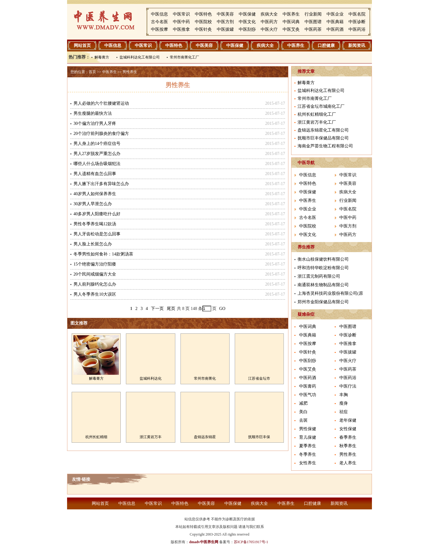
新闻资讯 (356, 45)
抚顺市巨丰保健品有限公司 (323, 138)
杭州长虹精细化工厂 (317, 114)
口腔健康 (326, 45)
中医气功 (307, 394)
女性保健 (347, 429)
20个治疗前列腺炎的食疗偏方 (101, 133)
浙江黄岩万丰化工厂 (317, 122)
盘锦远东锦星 (205, 437)
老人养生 (347, 463)
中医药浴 (357, 29)
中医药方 (269, 21)
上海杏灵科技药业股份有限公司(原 (330, 293)
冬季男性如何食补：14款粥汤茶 (103, 254)
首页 (92, 72)
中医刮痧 (247, 29)
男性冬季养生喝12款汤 (94, 224)
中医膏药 (307, 386)
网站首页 (82, 45)
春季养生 (347, 437)
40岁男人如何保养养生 (94, 194)
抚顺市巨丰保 (259, 437)
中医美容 (225, 14)
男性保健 (307, 429)
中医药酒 (335, 29)
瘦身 (343, 403)
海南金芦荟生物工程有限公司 (325, 146)
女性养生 (307, 463)
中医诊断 (357, 21)
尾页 (171, 308)
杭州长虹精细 (96, 437)
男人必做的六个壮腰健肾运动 (101, 103)
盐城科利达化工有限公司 (140, 57)
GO (222, 308)
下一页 (157, 308)
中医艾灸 (291, 29)
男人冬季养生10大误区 (94, 294)
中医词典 (291, 21)
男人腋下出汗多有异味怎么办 (101, 183)
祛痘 (343, 412)
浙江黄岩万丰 (151, 437)
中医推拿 (181, 29)
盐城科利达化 (151, 378)
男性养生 (130, 72)
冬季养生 (307, 454)
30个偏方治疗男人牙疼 (94, 123)
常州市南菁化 (205, 378)
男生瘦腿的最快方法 (92, 113)
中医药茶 (313, 29)
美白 (303, 412)
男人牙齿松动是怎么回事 (96, 234)
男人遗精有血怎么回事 (94, 173)
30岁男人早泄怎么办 (92, 204)
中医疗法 (347, 386)
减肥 (303, 403)
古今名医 (159, 21)
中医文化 (247, 21)
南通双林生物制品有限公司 (323, 285)
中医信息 (159, 14)
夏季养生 (307, 446)
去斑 (303, 420)
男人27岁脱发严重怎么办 (96, 153)
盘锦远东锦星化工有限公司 (323, 130)
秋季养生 (347, 446)
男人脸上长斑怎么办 (92, 244)
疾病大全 (269, 14)
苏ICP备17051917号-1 (251, 542)
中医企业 (335, 14)
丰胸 (343, 394)
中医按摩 (159, 29)
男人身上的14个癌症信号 (96, 143)
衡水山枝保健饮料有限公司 (323, 259)
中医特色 (203, 14)
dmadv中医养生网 (203, 542)
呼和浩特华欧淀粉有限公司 (323, 267)
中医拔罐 (225, 29)
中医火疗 (269, 29)
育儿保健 (307, 437)
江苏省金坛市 (259, 378)
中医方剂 (225, 21)
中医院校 (203, 21)
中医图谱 (313, 21)
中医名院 (357, 14)
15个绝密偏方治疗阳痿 (94, 264)
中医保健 (247, 14)
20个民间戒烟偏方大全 (94, 274)
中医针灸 (203, 29)
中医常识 (181, 14)
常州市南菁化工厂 (184, 57)
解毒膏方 (102, 57)
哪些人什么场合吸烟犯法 (96, 163)
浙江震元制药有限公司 (319, 276)
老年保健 (347, 420)
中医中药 (181, 21)
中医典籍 (335, 21)
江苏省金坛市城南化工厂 (321, 106)
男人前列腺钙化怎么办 (94, 284)
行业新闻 (313, 14)
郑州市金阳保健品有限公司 (323, 302)
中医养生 (291, 14)
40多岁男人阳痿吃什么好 (96, 214)
